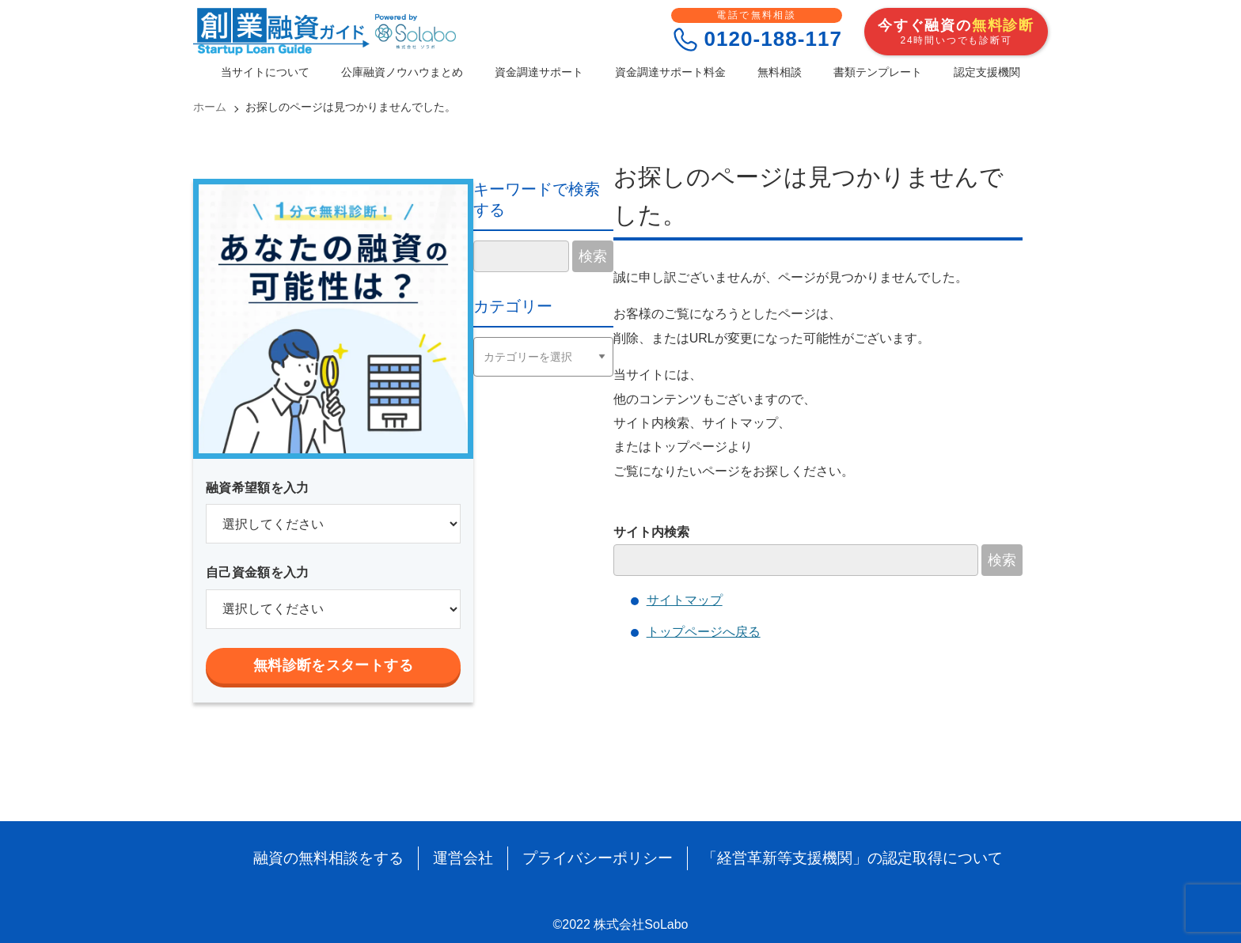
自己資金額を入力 (257, 572)
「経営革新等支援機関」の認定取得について (842, 857)
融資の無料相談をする (342, 857)
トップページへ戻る (704, 631)
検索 (1002, 560)
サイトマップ (685, 600)
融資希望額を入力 (257, 487)
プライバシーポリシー (600, 857)
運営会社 (470, 857)
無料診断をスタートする (333, 665)
